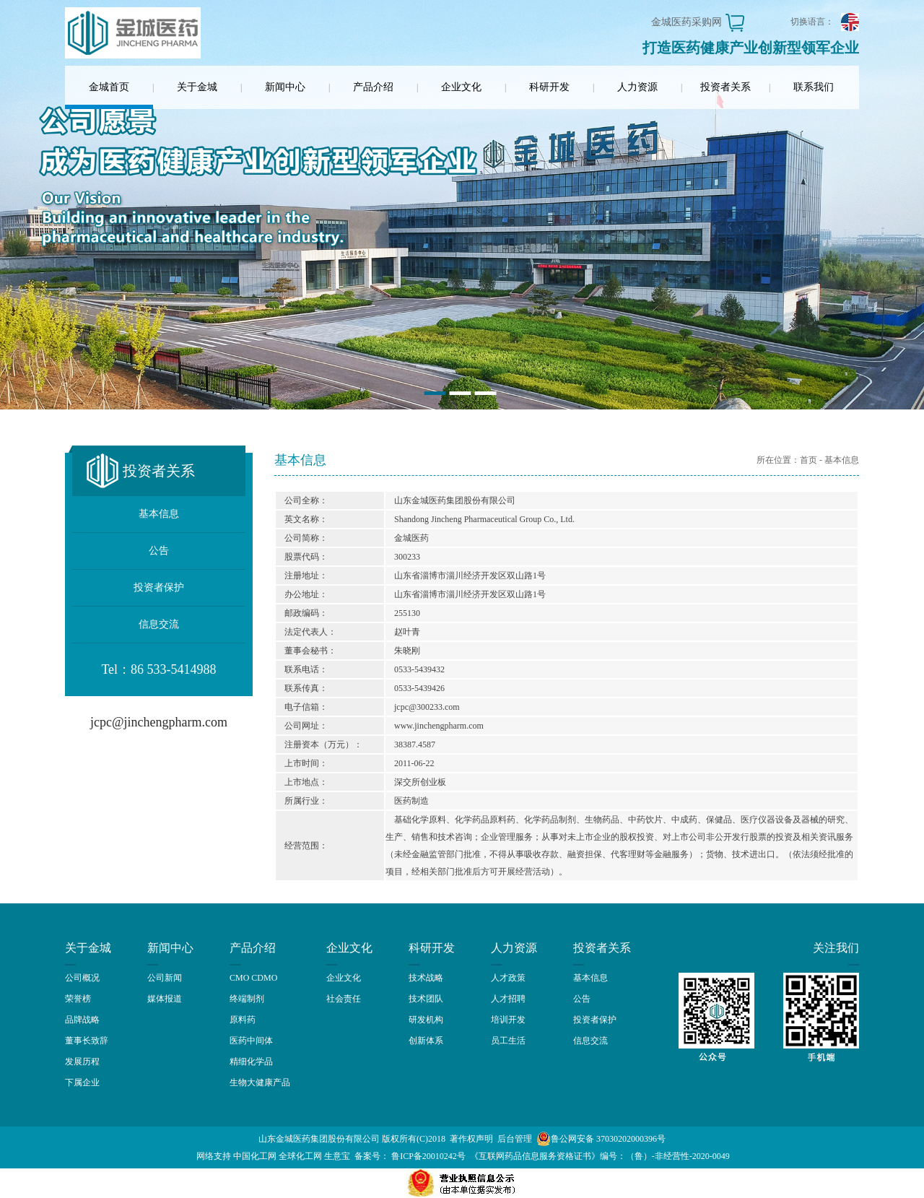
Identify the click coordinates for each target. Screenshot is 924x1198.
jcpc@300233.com (427, 707)
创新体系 (426, 1041)
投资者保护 (159, 587)
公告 (159, 550)
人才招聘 (508, 999)
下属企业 (82, 1082)
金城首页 (109, 87)
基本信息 (159, 513)
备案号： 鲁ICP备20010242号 (410, 1156)
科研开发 (549, 87)
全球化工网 (300, 1156)
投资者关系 (725, 87)
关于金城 (197, 87)
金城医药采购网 (686, 22)
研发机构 (426, 1020)
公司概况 (82, 978)
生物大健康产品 (260, 1082)
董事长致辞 (86, 1041)
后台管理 (514, 1139)
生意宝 (337, 1156)
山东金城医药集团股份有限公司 (319, 1139)
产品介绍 (373, 87)
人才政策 (508, 978)
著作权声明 (471, 1139)
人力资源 (637, 87)
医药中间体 (251, 1041)
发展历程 (82, 1061)
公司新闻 (164, 978)
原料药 (243, 1020)
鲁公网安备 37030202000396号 (601, 1139)
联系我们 (813, 87)
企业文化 (461, 87)
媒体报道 (164, 999)
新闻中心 (285, 87)
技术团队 (426, 999)
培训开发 (508, 1020)
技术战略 (426, 978)
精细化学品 (251, 1061)
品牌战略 (82, 1020)
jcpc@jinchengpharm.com (158, 722)
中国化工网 (254, 1156)
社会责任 (343, 999)
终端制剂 (247, 999)
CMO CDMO (253, 978)
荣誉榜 (78, 999)
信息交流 (159, 624)
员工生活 (508, 1041)
